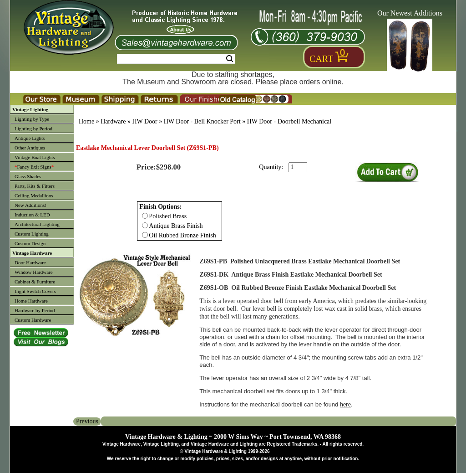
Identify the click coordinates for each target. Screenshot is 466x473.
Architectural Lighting (37, 224)
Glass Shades (28, 176)
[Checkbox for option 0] (145, 216)
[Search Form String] (176, 59)
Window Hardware (34, 272)
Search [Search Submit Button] (229, 59)
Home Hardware (31, 300)
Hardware (113, 121)
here (345, 404)
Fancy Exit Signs (34, 167)
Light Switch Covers (35, 291)
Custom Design (30, 243)
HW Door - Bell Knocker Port (202, 121)
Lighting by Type (32, 119)
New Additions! (30, 205)
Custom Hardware (33, 320)
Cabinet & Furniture (35, 281)
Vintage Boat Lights (35, 157)
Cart (321, 59)
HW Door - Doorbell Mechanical (289, 121)
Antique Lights (30, 138)
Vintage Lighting (30, 109)
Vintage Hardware (32, 253)
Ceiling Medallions (34, 195)
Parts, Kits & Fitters (35, 186)
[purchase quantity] (298, 167)
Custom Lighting (32, 233)
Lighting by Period (33, 128)
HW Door (144, 121)
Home (86, 121)
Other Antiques (30, 147)
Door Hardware (30, 262)
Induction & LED (32, 214)
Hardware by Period (35, 310)
